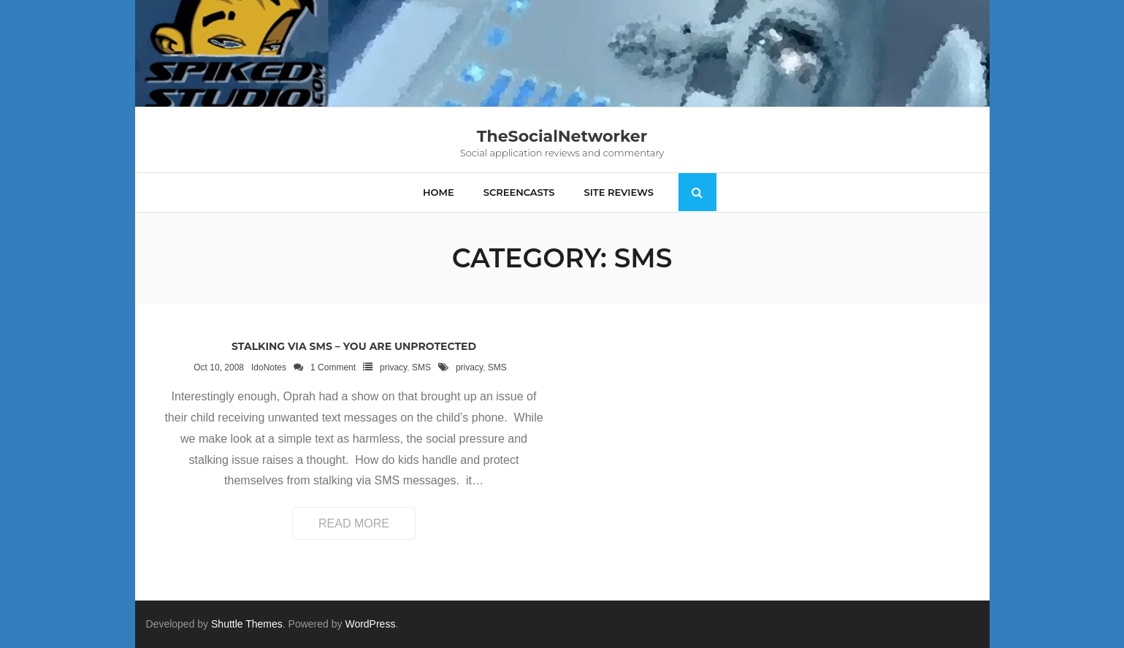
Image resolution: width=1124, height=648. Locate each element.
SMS (421, 367)
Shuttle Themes (247, 624)
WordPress (370, 624)
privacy (393, 367)
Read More (353, 523)
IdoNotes (268, 367)
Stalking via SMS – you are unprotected (354, 346)
